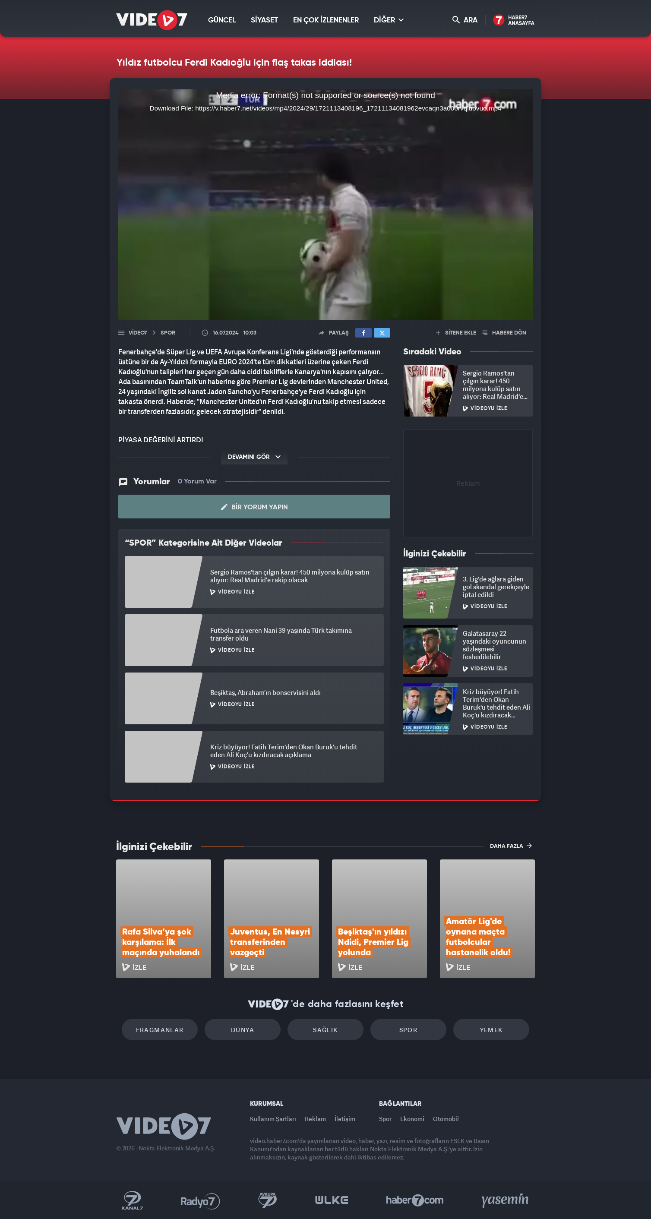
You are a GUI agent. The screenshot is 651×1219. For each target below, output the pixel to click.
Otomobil (446, 1119)
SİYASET (264, 20)
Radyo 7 (200, 1200)
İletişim (345, 1119)
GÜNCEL (222, 20)
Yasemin (506, 1200)
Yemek (491, 1030)
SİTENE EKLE (456, 333)
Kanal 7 (132, 1200)
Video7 (138, 333)
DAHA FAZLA (511, 846)
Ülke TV (331, 1200)
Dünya (242, 1030)
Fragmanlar (160, 1030)
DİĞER (389, 20)
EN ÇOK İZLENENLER (326, 20)
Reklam (315, 1119)
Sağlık (325, 1030)
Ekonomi (412, 1119)
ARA (464, 20)
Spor (408, 1030)
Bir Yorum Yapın (254, 507)
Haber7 (415, 1200)
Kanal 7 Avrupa (267, 1200)
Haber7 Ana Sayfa (514, 20)
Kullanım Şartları (273, 1119)
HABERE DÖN (504, 333)
